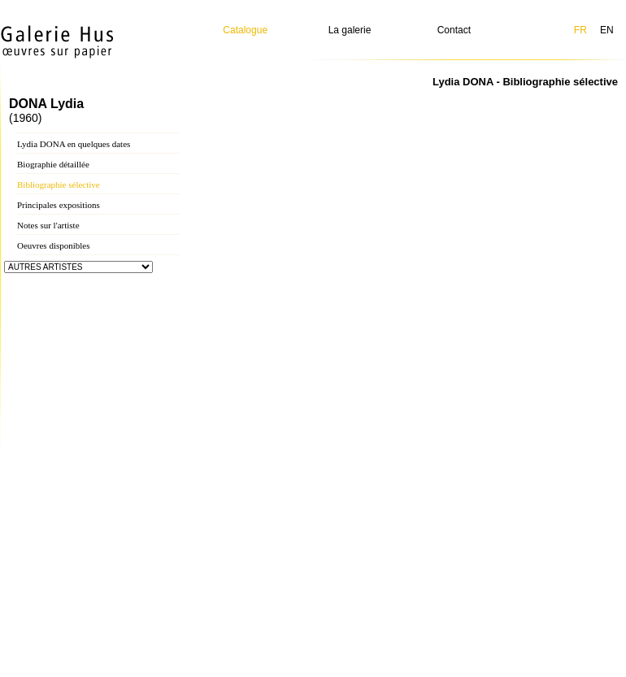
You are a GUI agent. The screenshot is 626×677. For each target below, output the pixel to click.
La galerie (350, 30)
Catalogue (245, 30)
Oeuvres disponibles (53, 245)
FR (580, 30)
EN (607, 30)
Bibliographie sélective (58, 184)
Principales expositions (58, 205)
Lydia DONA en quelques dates (73, 144)
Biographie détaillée (53, 164)
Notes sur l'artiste (48, 225)
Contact (454, 30)
